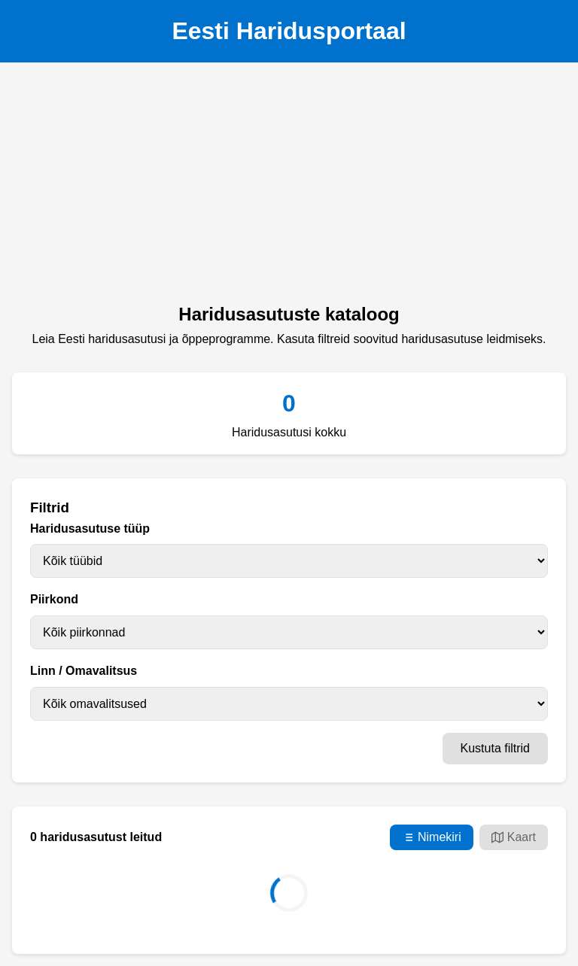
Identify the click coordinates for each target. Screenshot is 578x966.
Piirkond (54, 599)
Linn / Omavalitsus (83, 670)
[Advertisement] (289, 187)
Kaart (513, 837)
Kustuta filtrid (495, 748)
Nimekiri (431, 837)
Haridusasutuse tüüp (90, 528)
